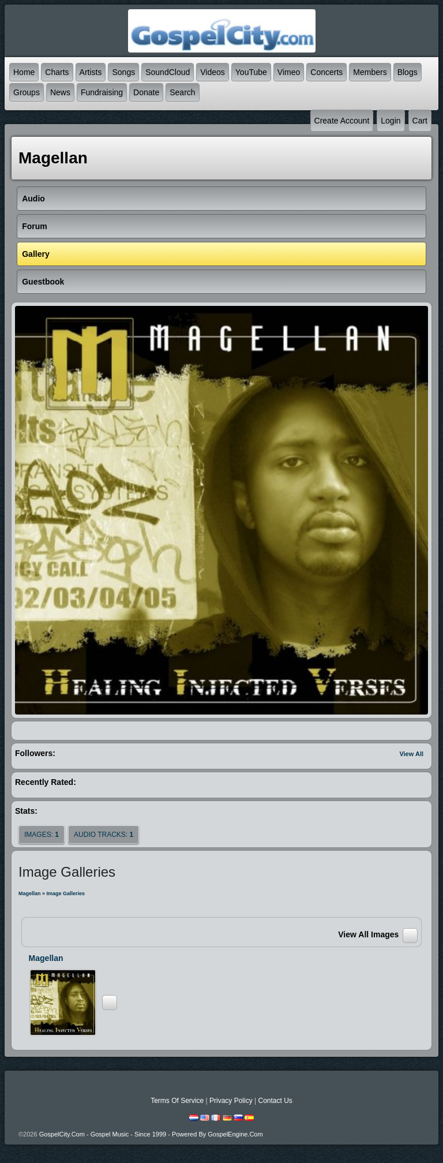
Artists (91, 72)
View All (411, 753)
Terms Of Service (177, 1101)
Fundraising (102, 92)
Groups (26, 92)
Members (369, 72)
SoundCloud (167, 72)
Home (24, 72)
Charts (57, 72)
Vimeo (288, 72)
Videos (212, 72)
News (60, 92)
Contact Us (275, 1101)
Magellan (29, 893)
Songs (123, 72)
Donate (146, 92)
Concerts (326, 72)
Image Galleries (66, 893)
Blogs (407, 72)
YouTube (251, 72)
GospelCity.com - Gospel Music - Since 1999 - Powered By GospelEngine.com (151, 1134)
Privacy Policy (231, 1101)
